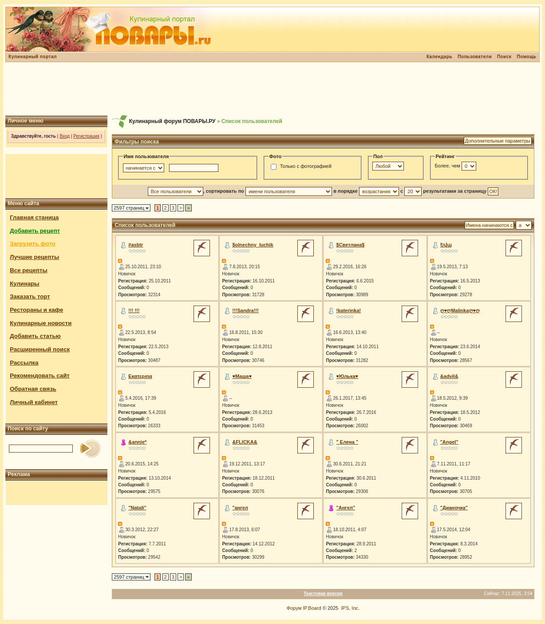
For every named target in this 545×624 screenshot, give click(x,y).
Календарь (439, 56)
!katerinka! (348, 310)
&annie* (137, 442)
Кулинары (24, 283)
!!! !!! (133, 310)
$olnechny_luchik (252, 244)
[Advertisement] (272, 89)
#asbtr (135, 244)
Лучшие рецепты (34, 257)
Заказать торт (30, 296)
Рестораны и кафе (36, 309)
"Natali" (137, 507)
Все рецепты (28, 270)
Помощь (527, 56)
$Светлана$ (350, 244)
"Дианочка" (454, 507)
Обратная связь (33, 389)
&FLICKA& (244, 442)
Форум (294, 608)
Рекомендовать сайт (39, 375)
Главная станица (34, 217)
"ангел (240, 507)
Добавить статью (35, 336)
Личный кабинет (34, 402)
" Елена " (347, 442)
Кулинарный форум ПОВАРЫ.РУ (172, 121)
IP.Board (312, 608)
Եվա (446, 244)
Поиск (504, 56)
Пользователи (475, 56)
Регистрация (86, 136)
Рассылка (24, 362)
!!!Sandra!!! (245, 310)
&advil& (449, 376)
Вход (64, 136)
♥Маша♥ (242, 376)
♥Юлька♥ (347, 376)
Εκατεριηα (140, 376)
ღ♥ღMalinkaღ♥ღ (460, 310)
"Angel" (449, 442)
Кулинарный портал (32, 56)
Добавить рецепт (35, 230)
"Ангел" (345, 507)
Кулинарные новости (40, 323)
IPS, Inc (350, 608)
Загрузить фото (32, 243)
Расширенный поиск (40, 349)
